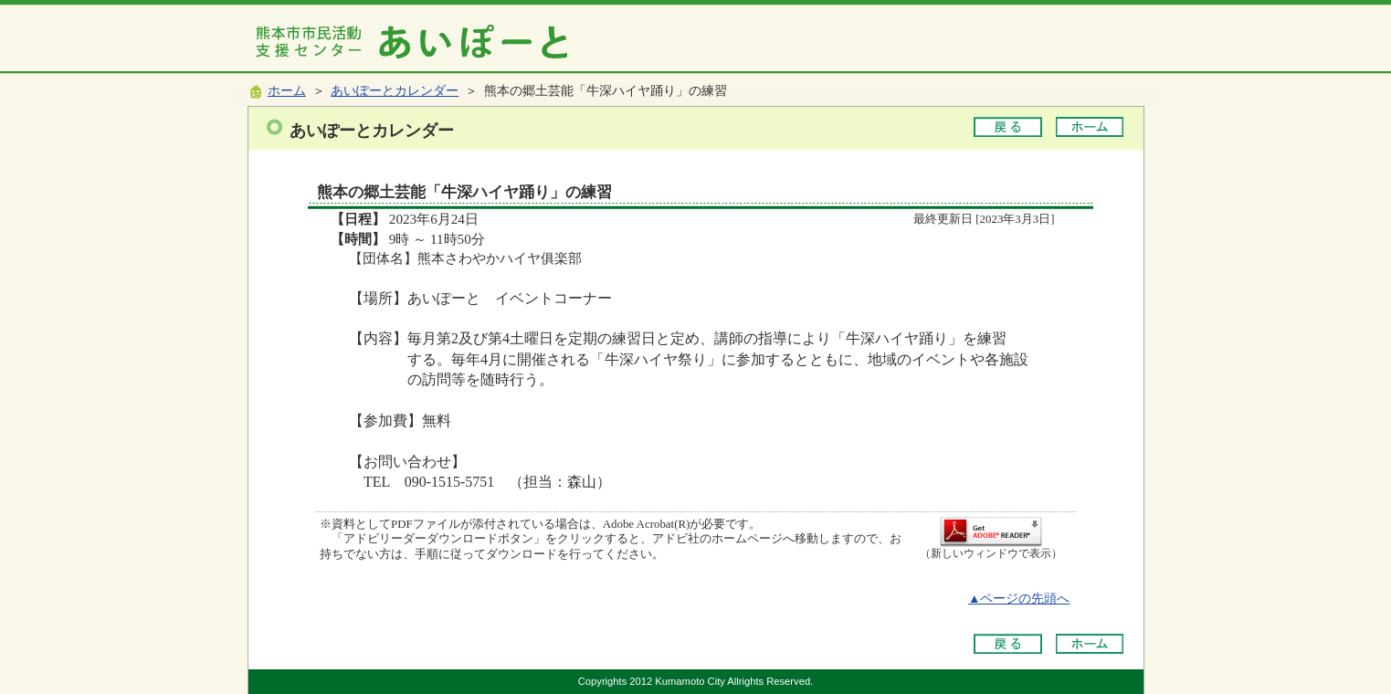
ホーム (287, 91)
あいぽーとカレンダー (394, 91)
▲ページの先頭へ (1019, 598)
